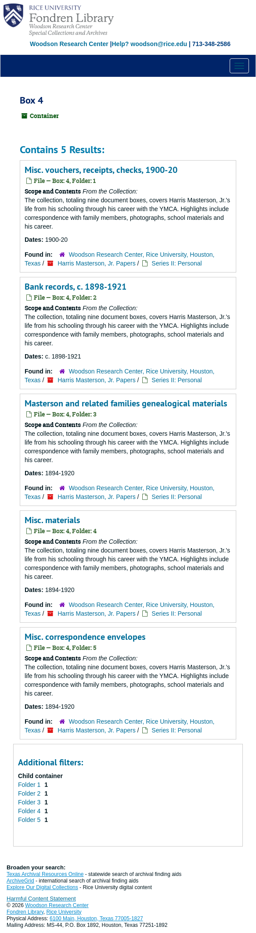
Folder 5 (30, 819)
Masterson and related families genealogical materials (126, 403)
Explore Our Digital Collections (42, 887)
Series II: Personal (176, 263)
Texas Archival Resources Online (45, 874)
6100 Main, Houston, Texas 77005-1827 (96, 918)
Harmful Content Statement (41, 898)
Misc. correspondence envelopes (85, 636)
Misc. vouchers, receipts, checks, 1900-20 (101, 170)
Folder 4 (30, 811)
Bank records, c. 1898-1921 (75, 286)
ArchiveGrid (20, 881)
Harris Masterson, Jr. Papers (96, 263)
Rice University (64, 912)
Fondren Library (25, 912)
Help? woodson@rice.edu (149, 43)
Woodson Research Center (69, 43)
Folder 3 (30, 802)
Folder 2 (30, 793)
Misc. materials (52, 520)
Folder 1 (30, 784)
